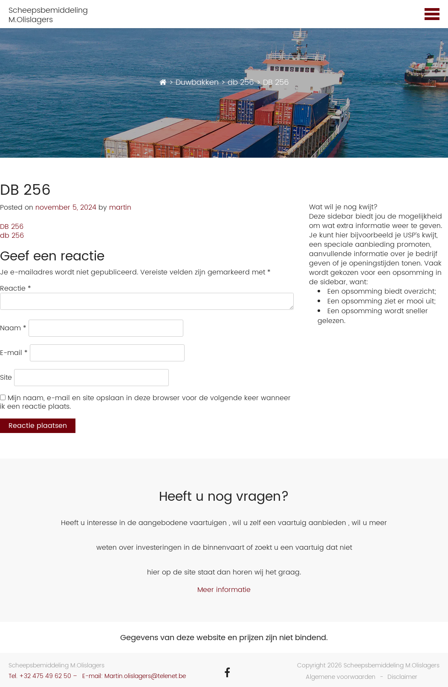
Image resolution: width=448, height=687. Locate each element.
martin (120, 207)
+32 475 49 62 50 (45, 676)
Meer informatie (224, 589)
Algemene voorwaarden (341, 677)
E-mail (14, 352)
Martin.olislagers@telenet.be (145, 676)
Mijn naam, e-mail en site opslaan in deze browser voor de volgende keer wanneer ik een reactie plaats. (145, 402)
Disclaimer (402, 677)
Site (6, 377)
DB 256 (11, 226)
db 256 (12, 235)
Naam (13, 328)
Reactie (15, 288)
